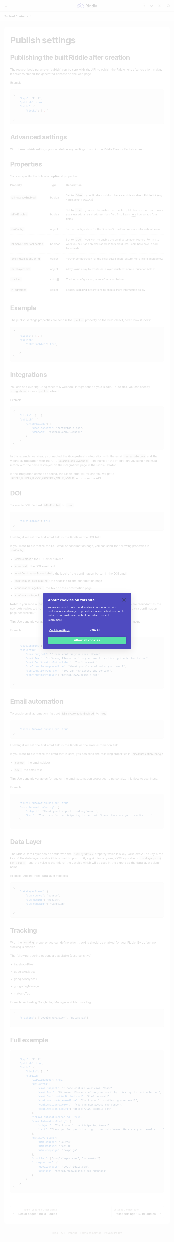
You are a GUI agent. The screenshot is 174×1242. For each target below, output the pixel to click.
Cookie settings (59, 630)
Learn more (55, 620)
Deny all (95, 630)
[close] (124, 600)
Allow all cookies (87, 640)
